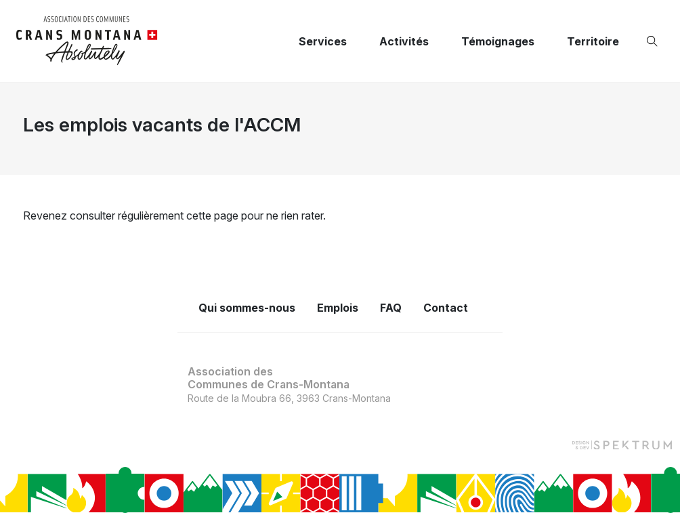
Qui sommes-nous (246, 307)
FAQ (391, 307)
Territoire (593, 41)
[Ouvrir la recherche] (655, 41)
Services (323, 41)
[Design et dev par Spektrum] (622, 444)
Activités (404, 41)
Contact (445, 307)
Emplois (337, 307)
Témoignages (497, 41)
